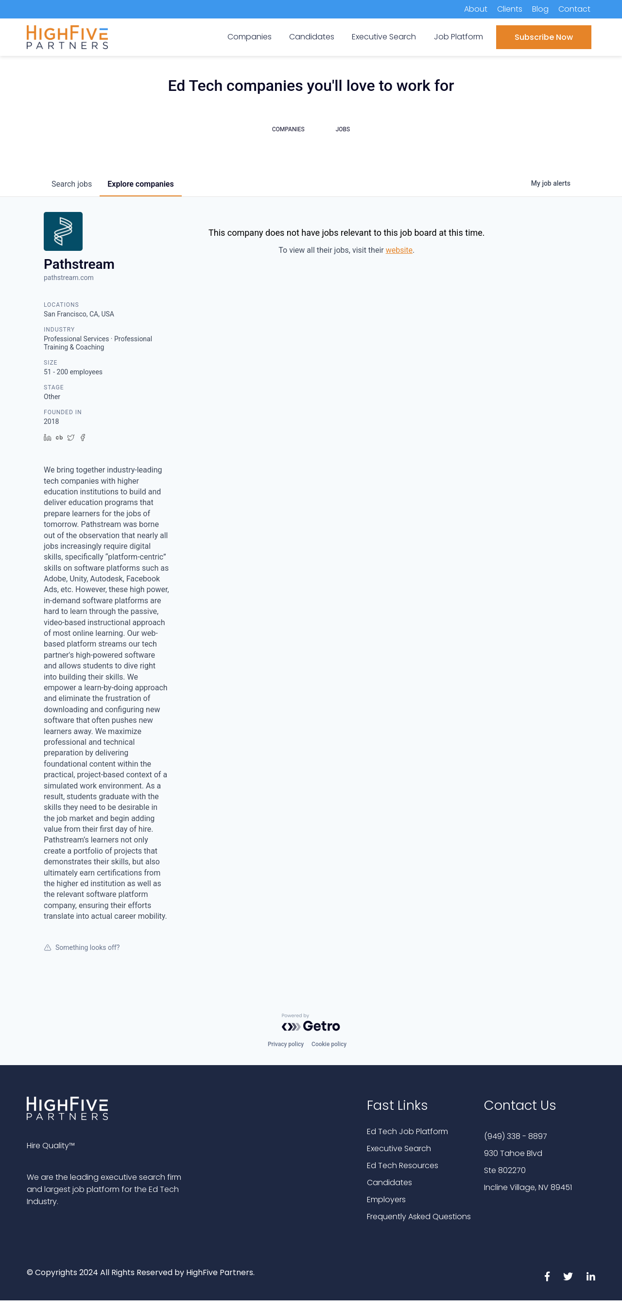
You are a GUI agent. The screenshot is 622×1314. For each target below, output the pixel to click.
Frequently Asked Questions (419, 1216)
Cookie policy (328, 1044)
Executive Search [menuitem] (384, 36)
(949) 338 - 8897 (515, 1136)
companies (140, 184)
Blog (540, 9)
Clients (509, 9)
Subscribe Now (544, 37)
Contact (574, 9)
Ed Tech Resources (402, 1165)
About (475, 9)
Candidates (389, 1182)
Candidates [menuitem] (311, 36)
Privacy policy (286, 1044)
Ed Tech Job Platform (407, 1131)
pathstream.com (69, 277)
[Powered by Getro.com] (311, 1022)
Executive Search (399, 1148)
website (399, 250)
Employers (386, 1199)
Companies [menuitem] (249, 36)
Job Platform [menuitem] (458, 36)
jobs (72, 184)
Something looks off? (82, 947)
